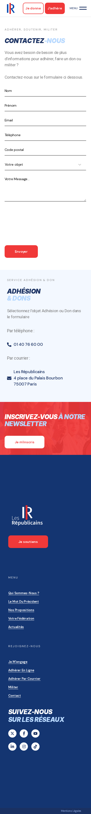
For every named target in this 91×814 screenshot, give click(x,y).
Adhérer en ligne (21, 670)
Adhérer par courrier (24, 679)
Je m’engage (17, 662)
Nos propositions (21, 610)
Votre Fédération (21, 618)
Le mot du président (23, 601)
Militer (13, 687)
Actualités (16, 627)
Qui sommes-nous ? (23, 593)
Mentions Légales (71, 811)
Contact (14, 696)
